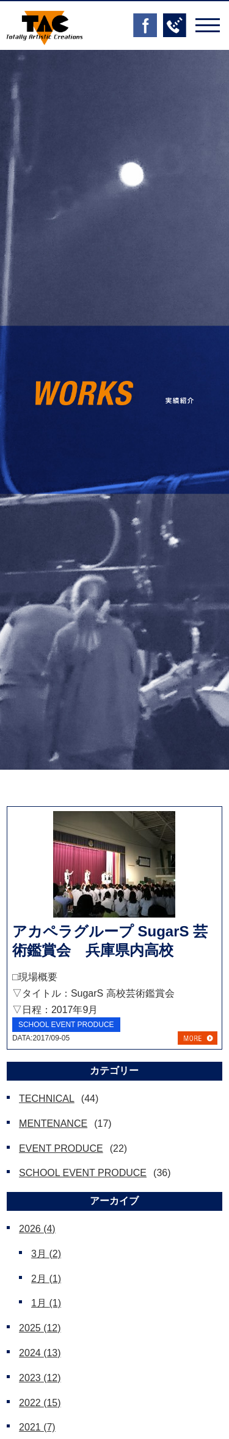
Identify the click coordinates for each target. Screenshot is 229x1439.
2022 (40, 1403)
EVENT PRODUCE (61, 1148)
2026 (37, 1229)
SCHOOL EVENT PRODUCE (83, 1173)
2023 (40, 1378)
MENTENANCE (53, 1123)
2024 (40, 1353)
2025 (40, 1328)
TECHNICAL (47, 1098)
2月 (46, 1278)
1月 (46, 1303)
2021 (37, 1427)
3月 (46, 1254)
